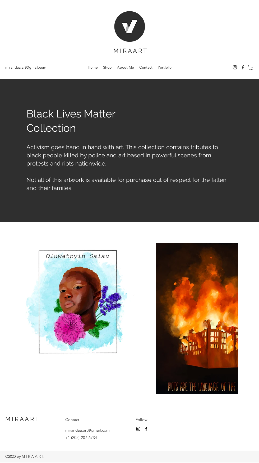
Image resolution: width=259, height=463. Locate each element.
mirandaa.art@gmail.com (25, 67)
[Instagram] (235, 67)
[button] (251, 67)
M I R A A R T (130, 50)
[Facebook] (243, 67)
